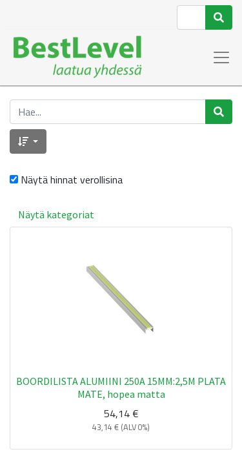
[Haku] (218, 17)
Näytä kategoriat (56, 214)
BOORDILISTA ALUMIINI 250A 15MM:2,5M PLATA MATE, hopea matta (121, 387)
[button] (28, 141)
